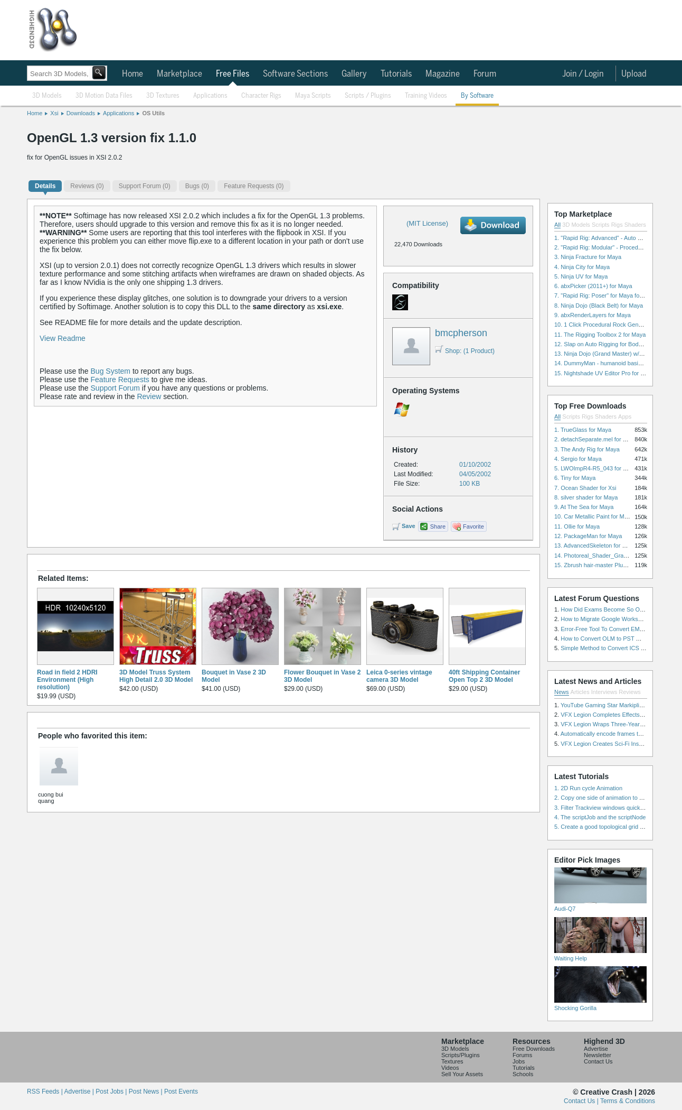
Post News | (146, 1091)
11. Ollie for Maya (577, 526)
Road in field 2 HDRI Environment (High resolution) (67, 680)
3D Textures (162, 95)
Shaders (635, 224)
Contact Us (598, 1061)
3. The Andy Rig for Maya (587, 449)
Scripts (601, 224)
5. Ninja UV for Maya (581, 276)
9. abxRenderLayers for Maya (592, 315)
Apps (624, 416)
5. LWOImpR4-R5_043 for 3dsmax (598, 468)
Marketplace (179, 74)
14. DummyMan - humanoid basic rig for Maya (614, 363)
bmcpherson (461, 333)
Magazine (442, 74)
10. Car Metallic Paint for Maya (593, 516)
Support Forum (115, 388)
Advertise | (80, 1091)
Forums (522, 1055)
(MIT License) (427, 223)
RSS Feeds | (45, 1091)
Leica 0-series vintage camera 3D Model (399, 676)
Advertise (596, 1049)
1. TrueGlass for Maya (582, 430)
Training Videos (426, 95)
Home (132, 74)
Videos (450, 1068)
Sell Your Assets (462, 1074)
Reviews (630, 692)
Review (149, 396)
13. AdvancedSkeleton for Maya (595, 545)
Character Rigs (261, 95)
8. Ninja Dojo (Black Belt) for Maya (598, 305)
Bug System (110, 371)
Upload (634, 74)
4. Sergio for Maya (578, 459)
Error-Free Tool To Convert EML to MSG (612, 629)
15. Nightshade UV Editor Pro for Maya (604, 373)
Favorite (473, 526)
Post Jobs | (112, 1091)
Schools (523, 1074)
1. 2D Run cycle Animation (588, 788)
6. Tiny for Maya (574, 478)
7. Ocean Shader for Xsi (585, 488)
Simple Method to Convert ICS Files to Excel (618, 648)
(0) (86, 186)
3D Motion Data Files (103, 95)
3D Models (47, 95)
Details (45, 186)
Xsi (54, 113)
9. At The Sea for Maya (583, 507)
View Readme (63, 338)
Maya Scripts (313, 95)
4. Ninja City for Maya (582, 267)
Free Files (232, 74)
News (561, 692)
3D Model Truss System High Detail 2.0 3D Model (156, 676)
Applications (210, 95)
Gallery (354, 74)
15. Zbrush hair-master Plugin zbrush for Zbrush (616, 565)
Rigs (617, 224)
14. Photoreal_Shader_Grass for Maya (603, 555)
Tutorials (396, 74)
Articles (580, 692)
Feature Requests (120, 379)
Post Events (181, 1091)
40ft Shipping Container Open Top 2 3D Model (484, 676)
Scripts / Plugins (368, 95)
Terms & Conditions (627, 1101)
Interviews (604, 692)
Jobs (519, 1061)
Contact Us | (582, 1101)
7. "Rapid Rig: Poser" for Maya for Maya (605, 295)
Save (408, 526)
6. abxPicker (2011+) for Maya (593, 286)
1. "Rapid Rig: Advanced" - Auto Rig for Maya (612, 238)
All (557, 224)
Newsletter (597, 1055)
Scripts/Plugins (460, 1055)
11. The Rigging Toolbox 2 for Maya (600, 334)
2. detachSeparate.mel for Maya (595, 439)
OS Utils (153, 113)
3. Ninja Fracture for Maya (587, 257)
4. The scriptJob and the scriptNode (600, 817)
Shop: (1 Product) (465, 351)
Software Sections (295, 74)
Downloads (81, 113)
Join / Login (583, 74)
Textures (452, 1061)
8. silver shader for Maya (586, 497)
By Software (477, 95)
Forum (484, 74)
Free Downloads (534, 1049)
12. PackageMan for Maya (588, 536)
